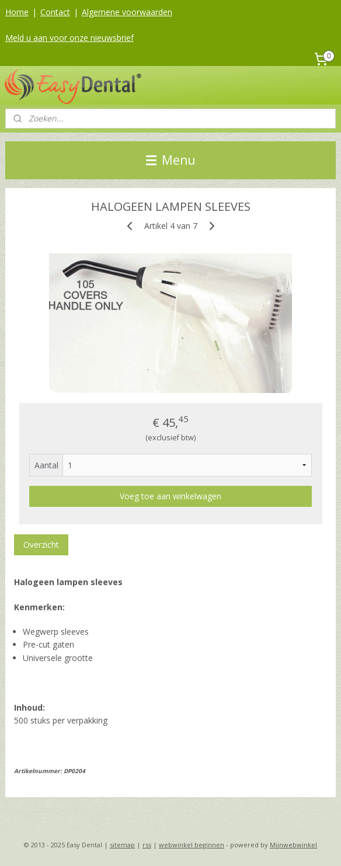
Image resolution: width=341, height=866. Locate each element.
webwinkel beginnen (191, 844)
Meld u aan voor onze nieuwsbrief (69, 37)
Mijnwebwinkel (293, 844)
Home (17, 12)
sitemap (122, 844)
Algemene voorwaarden (127, 12)
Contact (55, 12)
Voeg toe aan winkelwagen (170, 496)
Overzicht (41, 544)
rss (146, 844)
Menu (171, 160)
